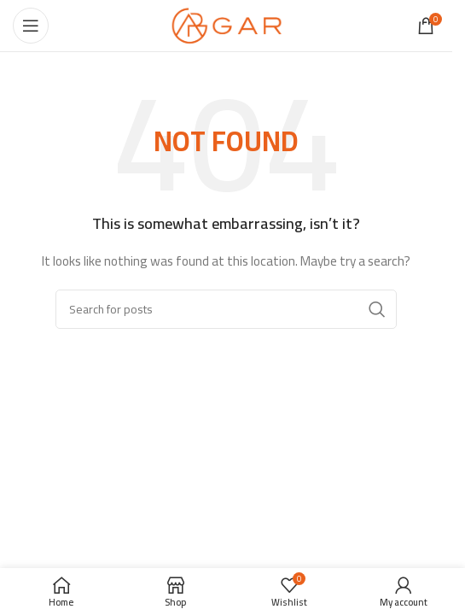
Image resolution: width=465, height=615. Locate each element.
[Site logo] (226, 25)
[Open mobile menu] (30, 26)
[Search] (226, 309)
